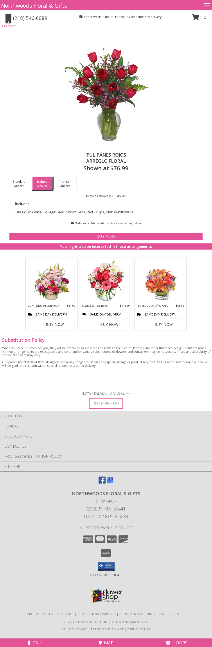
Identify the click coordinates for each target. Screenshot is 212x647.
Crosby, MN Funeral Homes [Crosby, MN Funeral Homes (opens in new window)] (50, 614)
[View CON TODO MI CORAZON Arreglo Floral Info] (51, 281)
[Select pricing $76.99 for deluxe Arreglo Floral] (42, 183)
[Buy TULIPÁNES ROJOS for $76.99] (106, 236)
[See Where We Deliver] (106, 403)
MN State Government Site (125, 622)
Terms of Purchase (107, 629)
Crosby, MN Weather (81, 622)
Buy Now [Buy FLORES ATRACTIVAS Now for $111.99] (109, 324)
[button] (199, 19)
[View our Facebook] (102, 482)
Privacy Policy (74, 629)
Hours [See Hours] (176, 643)
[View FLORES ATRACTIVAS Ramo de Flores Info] (106, 281)
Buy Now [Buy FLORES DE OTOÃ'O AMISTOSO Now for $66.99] (164, 324)
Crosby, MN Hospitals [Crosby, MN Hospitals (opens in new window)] (97, 614)
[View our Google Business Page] (109, 482)
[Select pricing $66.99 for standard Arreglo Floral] (19, 183)
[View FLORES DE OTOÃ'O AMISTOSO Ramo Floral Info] (160, 281)
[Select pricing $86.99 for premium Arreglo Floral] (65, 183)
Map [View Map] (106, 643)
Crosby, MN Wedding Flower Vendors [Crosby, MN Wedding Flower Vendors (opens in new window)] (152, 614)
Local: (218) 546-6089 (106, 516)
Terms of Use (139, 629)
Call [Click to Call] (35, 643)
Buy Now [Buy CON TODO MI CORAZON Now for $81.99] (55, 324)
